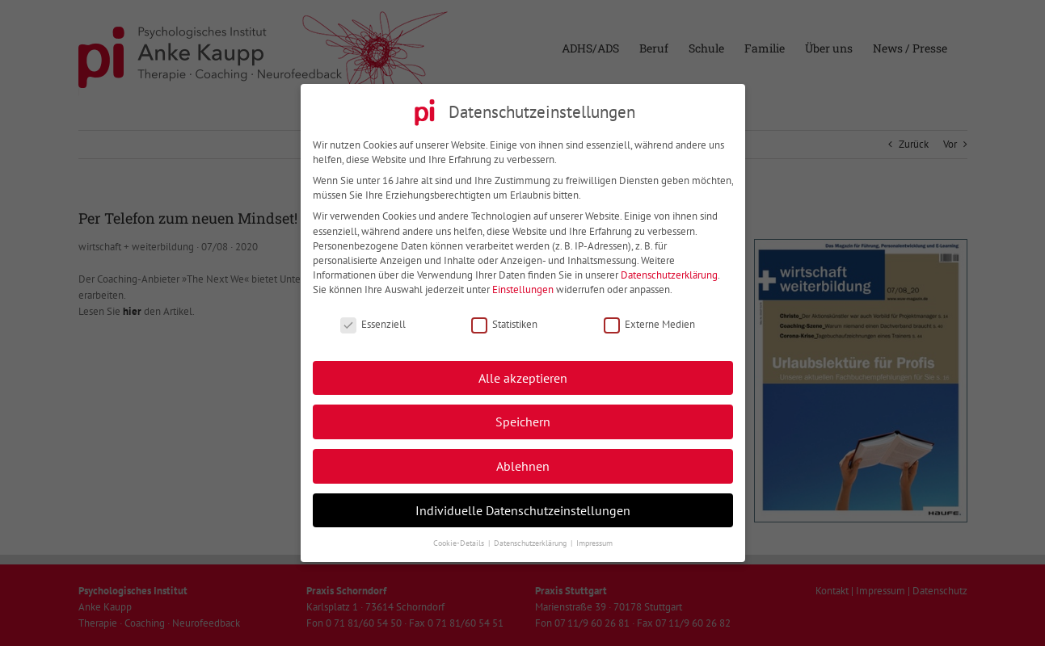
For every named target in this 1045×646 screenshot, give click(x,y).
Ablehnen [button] (523, 462)
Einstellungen (523, 286)
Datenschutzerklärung (669, 271)
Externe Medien (649, 320)
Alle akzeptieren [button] (522, 373)
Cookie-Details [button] (460, 539)
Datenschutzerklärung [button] (531, 539)
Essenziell (373, 320)
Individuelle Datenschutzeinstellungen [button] (522, 505)
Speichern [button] (522, 417)
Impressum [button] (594, 539)
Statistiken (504, 320)
